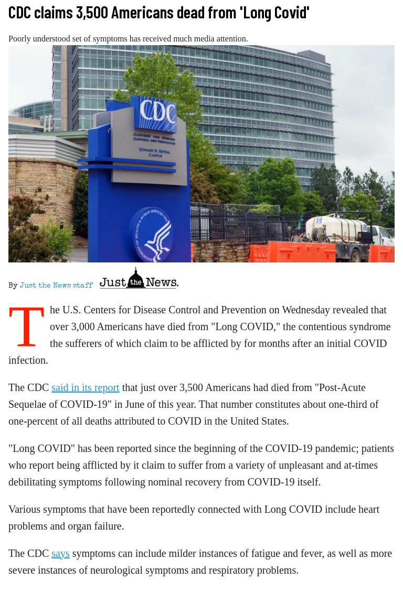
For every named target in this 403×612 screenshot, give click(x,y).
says (60, 553)
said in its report (85, 387)
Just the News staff (56, 286)
